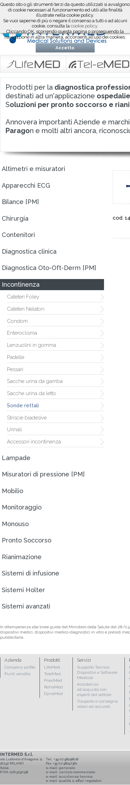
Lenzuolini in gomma (31, 345)
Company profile (20, 667)
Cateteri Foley (23, 297)
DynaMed (53, 693)
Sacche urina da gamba (35, 381)
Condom (17, 321)
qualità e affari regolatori (80, 781)
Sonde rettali (23, 405)
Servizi (84, 660)
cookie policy (84, 25)
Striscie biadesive (27, 418)
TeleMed (52, 673)
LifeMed (52, 667)
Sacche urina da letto (31, 393)
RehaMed (53, 687)
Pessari (15, 369)
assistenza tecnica (76, 776)
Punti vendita (18, 673)
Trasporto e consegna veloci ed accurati (97, 704)
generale (67, 768)
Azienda (13, 660)
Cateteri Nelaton (25, 309)
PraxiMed (53, 680)
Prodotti (52, 660)
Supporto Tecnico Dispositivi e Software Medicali (97, 672)
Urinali (14, 429)
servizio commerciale (77, 772)
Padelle (15, 357)
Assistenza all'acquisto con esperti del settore (94, 689)
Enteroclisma (22, 333)
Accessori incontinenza (34, 442)
